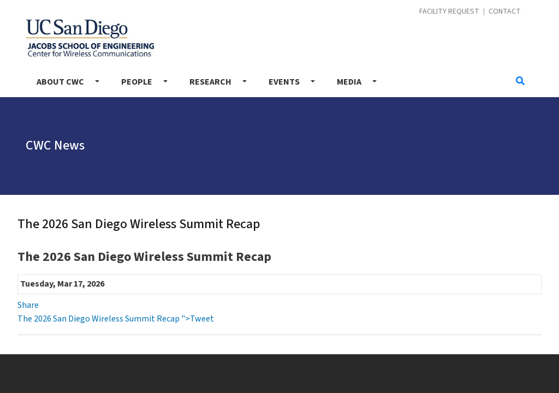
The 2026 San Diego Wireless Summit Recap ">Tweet (115, 319)
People (136, 82)
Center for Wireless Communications (90, 38)
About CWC (60, 82)
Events (284, 82)
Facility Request (449, 11)
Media (349, 82)
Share (28, 305)
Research (210, 82)
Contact (505, 11)
